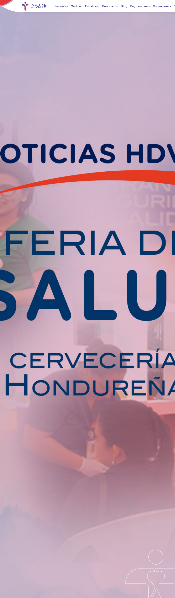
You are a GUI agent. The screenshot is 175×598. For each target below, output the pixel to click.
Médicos (76, 6)
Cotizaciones (162, 6)
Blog (124, 6)
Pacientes (61, 6)
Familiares (92, 6)
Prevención (110, 6)
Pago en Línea (140, 6)
